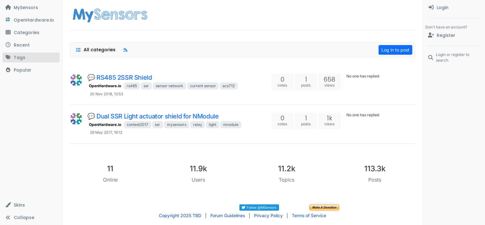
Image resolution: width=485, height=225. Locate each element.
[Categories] (31, 33)
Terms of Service (309, 215)
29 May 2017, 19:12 (106, 132)
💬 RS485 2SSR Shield (119, 77)
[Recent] (31, 45)
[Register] (454, 35)
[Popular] (31, 70)
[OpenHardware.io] (31, 20)
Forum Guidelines (227, 215)
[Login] (454, 7)
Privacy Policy (268, 215)
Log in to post (395, 49)
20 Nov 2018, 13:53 (106, 94)
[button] (31, 205)
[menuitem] (454, 7)
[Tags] (31, 57)
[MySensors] (31, 7)
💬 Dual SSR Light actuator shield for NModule (152, 116)
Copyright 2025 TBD (180, 215)
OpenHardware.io (105, 85)
